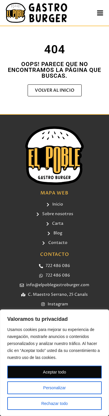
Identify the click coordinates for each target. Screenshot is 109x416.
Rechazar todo (54, 403)
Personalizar (54, 387)
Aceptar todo (54, 372)
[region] (54, 362)
